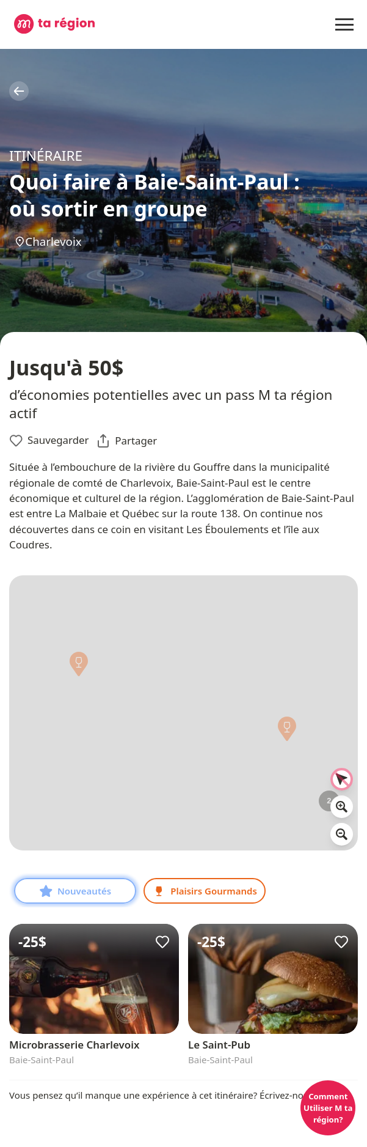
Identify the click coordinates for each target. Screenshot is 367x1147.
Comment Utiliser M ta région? (327, 1108)
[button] (287, 732)
